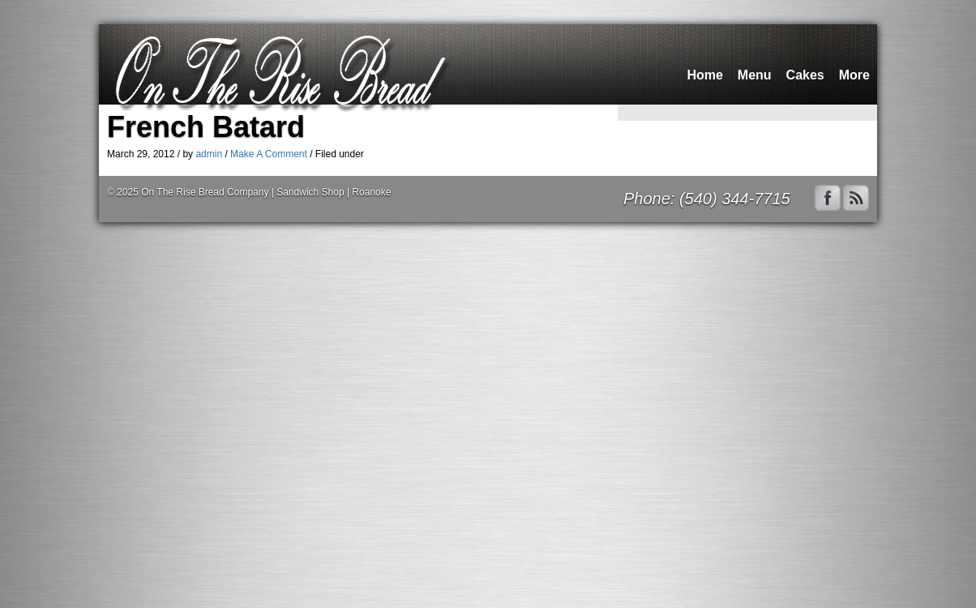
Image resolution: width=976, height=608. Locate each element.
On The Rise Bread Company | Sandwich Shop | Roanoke (266, 192)
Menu (755, 75)
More (854, 75)
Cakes (805, 75)
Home (704, 75)
